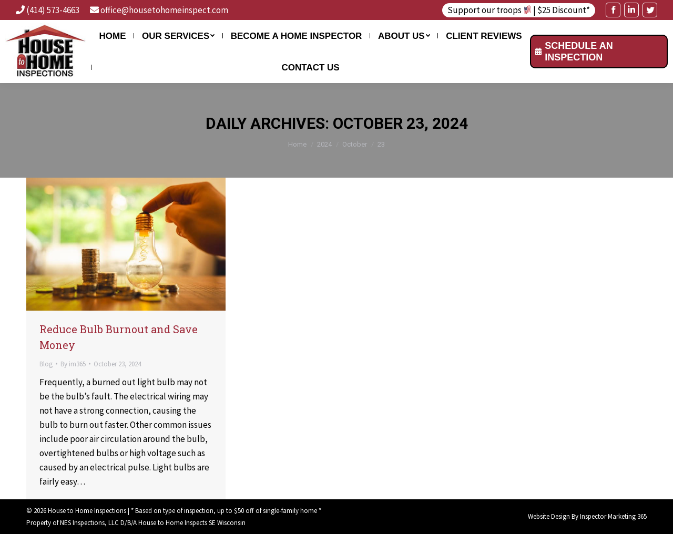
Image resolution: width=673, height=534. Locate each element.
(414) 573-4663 (52, 10)
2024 (324, 144)
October (354, 144)
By (73, 364)
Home (297, 144)
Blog (46, 364)
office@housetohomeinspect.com (164, 10)
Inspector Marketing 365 (613, 516)
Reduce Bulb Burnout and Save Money (118, 337)
